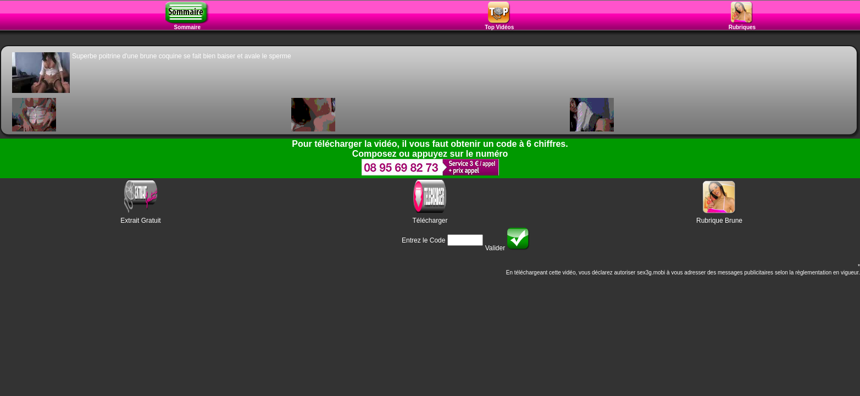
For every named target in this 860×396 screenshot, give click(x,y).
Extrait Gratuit (140, 220)
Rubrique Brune (719, 220)
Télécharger (429, 220)
